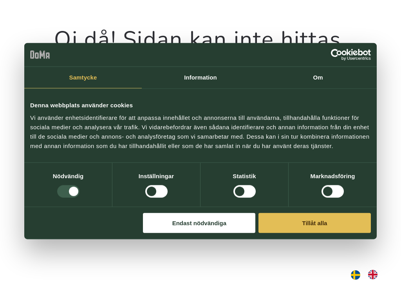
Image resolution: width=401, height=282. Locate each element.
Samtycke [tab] (83, 77)
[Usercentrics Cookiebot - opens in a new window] (336, 55)
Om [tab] (318, 77)
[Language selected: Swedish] (368, 274)
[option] (374, 274)
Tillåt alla (314, 222)
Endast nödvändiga (199, 222)
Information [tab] (200, 77)
